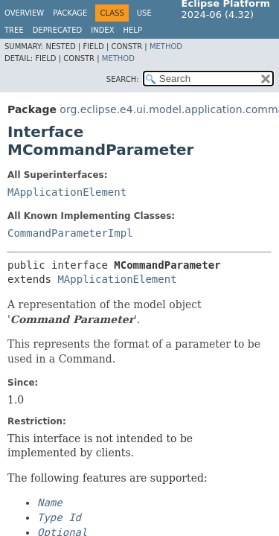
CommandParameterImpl (70, 233)
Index (102, 30)
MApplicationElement (66, 192)
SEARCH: (122, 79)
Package (70, 13)
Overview (24, 13)
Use (144, 13)
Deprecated (58, 30)
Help (133, 30)
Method (166, 46)
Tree (14, 30)
